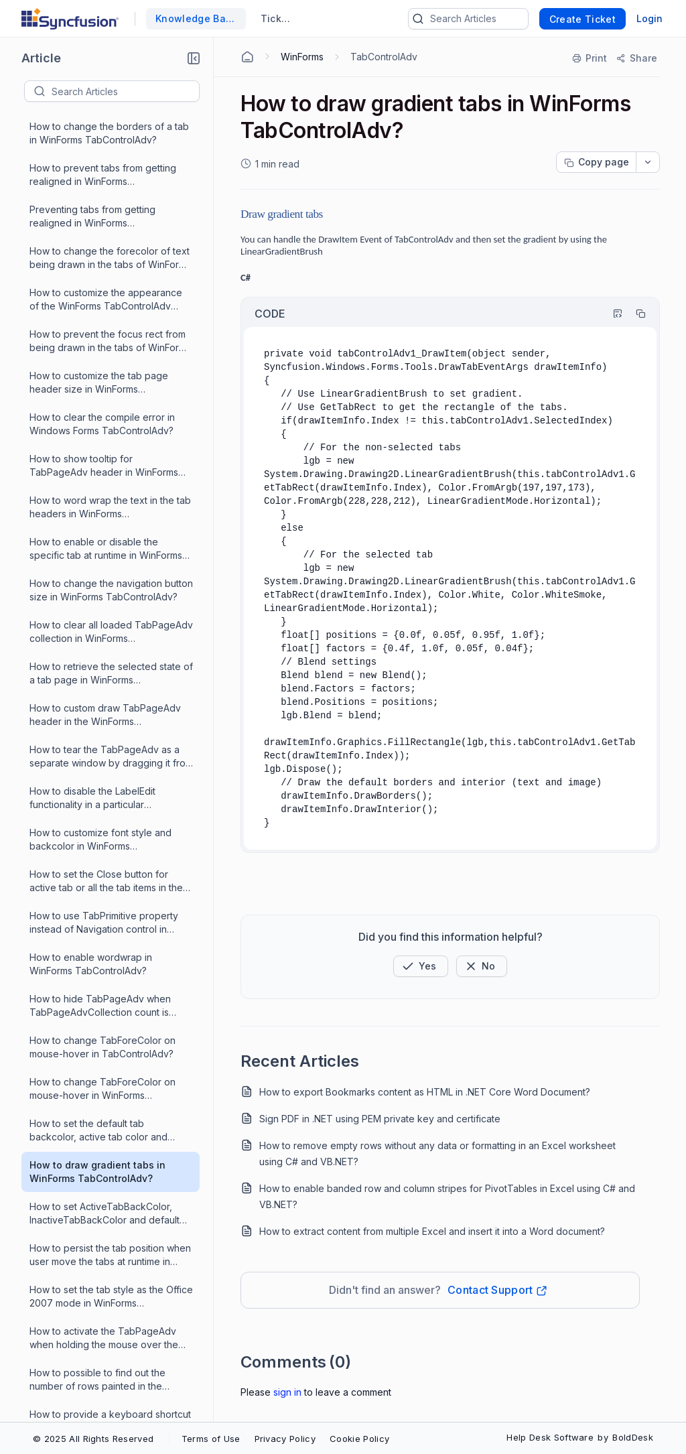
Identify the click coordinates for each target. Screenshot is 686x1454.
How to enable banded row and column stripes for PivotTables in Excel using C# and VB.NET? (447, 1196)
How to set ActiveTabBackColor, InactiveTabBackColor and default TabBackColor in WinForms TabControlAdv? (104, 442)
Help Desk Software (550, 1437)
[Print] (590, 58)
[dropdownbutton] (648, 162)
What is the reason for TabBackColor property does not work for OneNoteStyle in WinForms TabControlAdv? (108, 1218)
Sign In (287, 1392)
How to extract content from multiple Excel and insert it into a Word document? (432, 1231)
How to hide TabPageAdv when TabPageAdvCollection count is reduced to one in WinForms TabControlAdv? (100, 234)
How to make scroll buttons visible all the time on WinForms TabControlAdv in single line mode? (110, 844)
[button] (193, 58)
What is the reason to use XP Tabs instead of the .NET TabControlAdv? (108, 1009)
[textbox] (125, 91)
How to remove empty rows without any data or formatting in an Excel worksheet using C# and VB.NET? (437, 1153)
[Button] (481, 966)
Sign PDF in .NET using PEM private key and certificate (379, 1118)
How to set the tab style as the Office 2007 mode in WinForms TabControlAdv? (111, 525)
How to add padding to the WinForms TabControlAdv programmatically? (89, 1342)
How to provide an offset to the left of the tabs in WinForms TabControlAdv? (107, 927)
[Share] (636, 58)
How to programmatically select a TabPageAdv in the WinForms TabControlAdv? (102, 733)
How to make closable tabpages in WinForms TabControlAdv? (106, 1300)
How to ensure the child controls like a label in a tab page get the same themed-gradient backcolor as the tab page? (110, 802)
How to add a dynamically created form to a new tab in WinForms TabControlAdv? (105, 1052)
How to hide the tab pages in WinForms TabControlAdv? (93, 1258)
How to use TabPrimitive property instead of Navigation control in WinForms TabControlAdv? (103, 151)
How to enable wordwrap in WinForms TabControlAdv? (90, 192)
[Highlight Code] (611, 313)
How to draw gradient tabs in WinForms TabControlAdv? (97, 399)
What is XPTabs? (66, 767)
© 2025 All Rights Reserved (93, 1438)
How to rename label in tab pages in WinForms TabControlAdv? (109, 1134)
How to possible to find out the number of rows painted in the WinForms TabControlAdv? (97, 608)
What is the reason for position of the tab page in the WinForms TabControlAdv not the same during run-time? (108, 885)
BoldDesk (632, 1437)
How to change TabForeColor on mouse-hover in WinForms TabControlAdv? (102, 317)
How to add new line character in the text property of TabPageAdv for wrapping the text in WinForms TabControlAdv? (110, 1384)
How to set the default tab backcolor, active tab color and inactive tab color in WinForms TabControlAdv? (98, 359)
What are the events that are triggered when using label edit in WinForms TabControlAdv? (103, 1176)
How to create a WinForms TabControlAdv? (87, 967)
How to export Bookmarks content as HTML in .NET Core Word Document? (424, 1092)
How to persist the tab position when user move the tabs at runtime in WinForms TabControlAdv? (110, 483)
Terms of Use (211, 1438)
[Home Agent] (247, 57)
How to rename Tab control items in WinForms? (107, 690)
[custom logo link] (70, 18)
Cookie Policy (359, 1438)
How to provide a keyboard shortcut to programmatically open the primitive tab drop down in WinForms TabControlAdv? (110, 650)
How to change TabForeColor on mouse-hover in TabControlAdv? (102, 275)
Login (649, 18)
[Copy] (634, 313)
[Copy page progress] (596, 162)
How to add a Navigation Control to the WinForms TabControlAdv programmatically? (107, 1093)
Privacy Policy (285, 1438)
